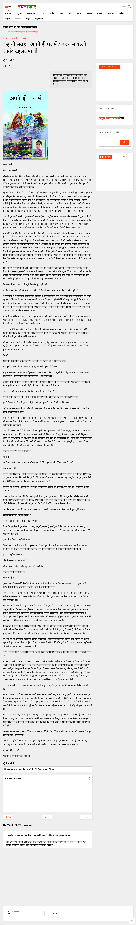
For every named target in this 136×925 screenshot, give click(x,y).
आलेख (52, 13)
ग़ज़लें (61, 13)
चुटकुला (17, 19)
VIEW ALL (126, 156)
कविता (42, 13)
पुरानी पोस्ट (86, 817)
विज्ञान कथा (39, 19)
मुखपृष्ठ (55, 913)
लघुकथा (19, 13)
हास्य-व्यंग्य (31, 13)
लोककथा (111, 13)
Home (5, 38)
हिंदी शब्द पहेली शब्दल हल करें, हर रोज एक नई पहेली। (23, 32)
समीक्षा (121, 13)
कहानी (7, 19)
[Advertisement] (114, 42)
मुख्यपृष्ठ (47, 817)
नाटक (79, 13)
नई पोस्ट (8, 817)
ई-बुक (28, 19)
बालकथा (8, 13)
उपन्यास (99, 13)
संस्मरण (89, 13)
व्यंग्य (70, 13)
